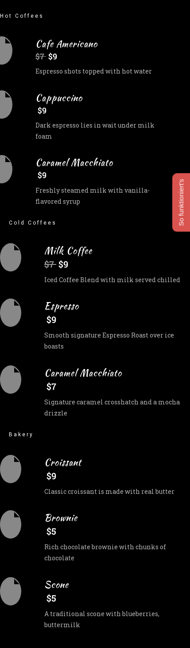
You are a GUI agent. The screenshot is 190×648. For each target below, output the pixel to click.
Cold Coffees (33, 223)
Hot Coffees (22, 16)
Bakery (21, 434)
